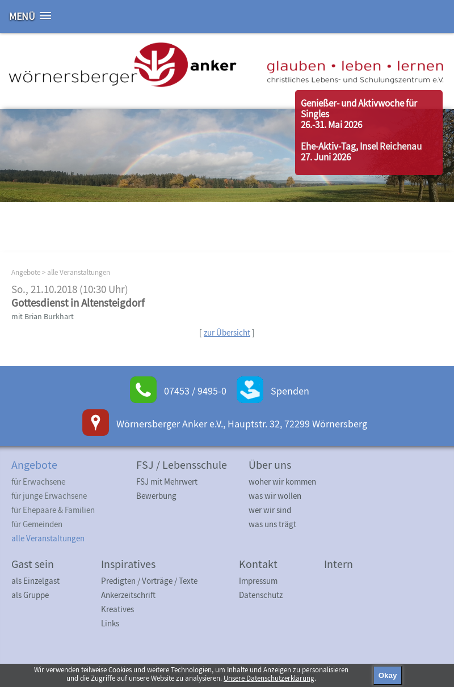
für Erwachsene (38, 481)
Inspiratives (128, 564)
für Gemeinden (36, 524)
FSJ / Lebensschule (181, 464)
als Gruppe (30, 595)
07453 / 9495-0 (195, 390)
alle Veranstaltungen (78, 272)
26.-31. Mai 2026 (331, 124)
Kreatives (117, 609)
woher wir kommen (282, 481)
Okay (388, 675)
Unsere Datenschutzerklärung (269, 678)
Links (110, 623)
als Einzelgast (35, 580)
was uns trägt (272, 524)
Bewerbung (156, 495)
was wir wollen (275, 495)
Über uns (270, 464)
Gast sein (32, 564)
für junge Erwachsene (49, 495)
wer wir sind (270, 509)
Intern (338, 564)
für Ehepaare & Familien (53, 509)
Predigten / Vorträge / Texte (149, 580)
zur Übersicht (227, 332)
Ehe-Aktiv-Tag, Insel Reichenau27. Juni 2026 (361, 151)
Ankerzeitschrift (128, 595)
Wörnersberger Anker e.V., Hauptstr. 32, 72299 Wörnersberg (241, 423)
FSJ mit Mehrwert (166, 481)
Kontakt (258, 564)
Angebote (25, 272)
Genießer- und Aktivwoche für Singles (359, 108)
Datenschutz (261, 595)
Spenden (290, 390)
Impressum (258, 580)
